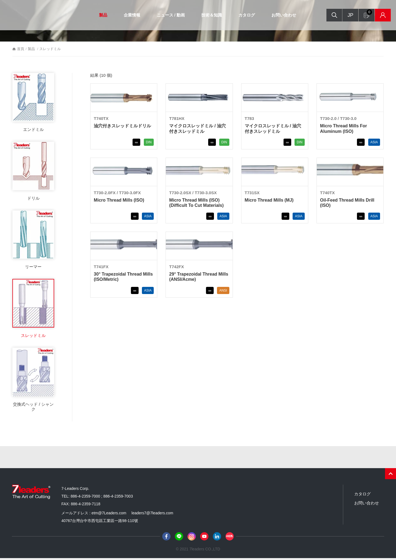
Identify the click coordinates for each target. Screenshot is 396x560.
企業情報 (130, 15)
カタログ (245, 15)
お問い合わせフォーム (362, 12)
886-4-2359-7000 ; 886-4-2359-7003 (102, 498)
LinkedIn (217, 538)
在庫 (375, 15)
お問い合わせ (282, 15)
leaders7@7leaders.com (152, 514)
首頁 (20, 51)
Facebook (166, 538)
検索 (325, 15)
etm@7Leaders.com (109, 514)
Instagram (192, 538)
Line (179, 538)
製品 (101, 15)
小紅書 (230, 538)
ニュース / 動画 (169, 15)
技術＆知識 (209, 15)
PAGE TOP (390, 475)
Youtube (204, 538)
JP (342, 15)
